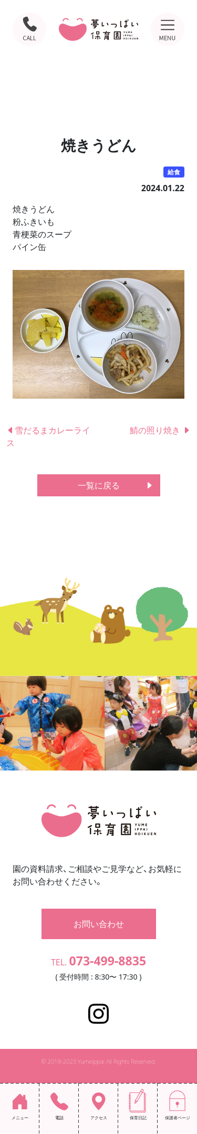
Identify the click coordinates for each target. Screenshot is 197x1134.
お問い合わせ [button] (99, 924)
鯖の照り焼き (160, 430)
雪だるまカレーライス (48, 436)
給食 (174, 172)
